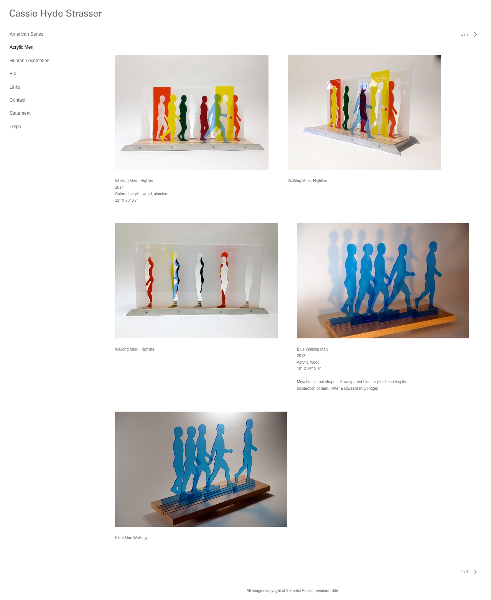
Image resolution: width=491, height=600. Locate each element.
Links (15, 87)
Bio (13, 73)
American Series (26, 34)
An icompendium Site (320, 590)
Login (15, 126)
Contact (17, 100)
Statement (20, 113)
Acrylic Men (21, 47)
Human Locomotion (29, 60)
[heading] (29, 15)
